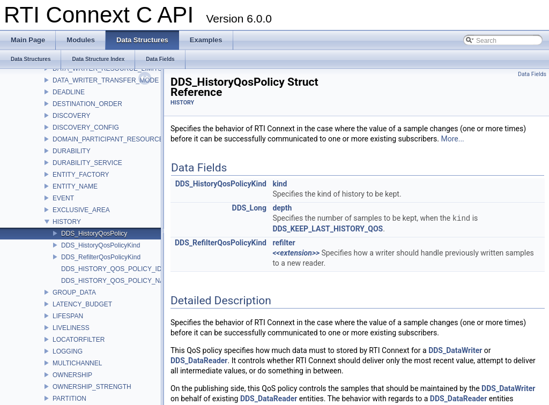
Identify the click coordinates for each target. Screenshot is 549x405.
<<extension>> (296, 253)
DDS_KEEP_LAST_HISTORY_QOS (327, 228)
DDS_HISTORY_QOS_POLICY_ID (111, 269)
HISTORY (67, 222)
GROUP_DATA (74, 292)
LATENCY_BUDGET (82, 304)
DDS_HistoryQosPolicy (94, 233)
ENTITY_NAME (75, 186)
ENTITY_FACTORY (81, 174)
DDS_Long (249, 208)
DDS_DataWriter (455, 350)
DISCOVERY (71, 115)
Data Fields (532, 74)
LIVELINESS (71, 328)
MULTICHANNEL (77, 363)
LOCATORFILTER (79, 339)
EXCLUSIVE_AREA (81, 210)
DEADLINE (69, 92)
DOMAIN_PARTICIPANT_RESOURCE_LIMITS (120, 139)
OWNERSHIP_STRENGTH (92, 387)
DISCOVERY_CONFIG (86, 127)
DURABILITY (72, 151)
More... (452, 138)
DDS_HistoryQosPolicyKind (100, 245)
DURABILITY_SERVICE (87, 163)
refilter (283, 242)
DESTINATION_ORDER (87, 104)
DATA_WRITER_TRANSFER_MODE (106, 80)
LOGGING (68, 351)
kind (279, 183)
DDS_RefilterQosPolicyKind (100, 257)
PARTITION (69, 398)
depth (282, 208)
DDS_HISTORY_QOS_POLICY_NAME (117, 280)
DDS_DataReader (198, 360)
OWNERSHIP (72, 375)
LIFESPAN (68, 316)
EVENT (63, 198)
